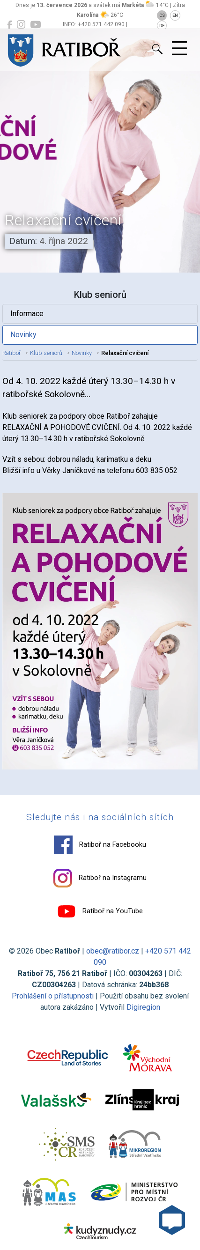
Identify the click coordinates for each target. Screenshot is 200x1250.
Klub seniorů (46, 352)
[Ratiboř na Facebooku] (9, 24)
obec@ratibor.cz (112, 951)
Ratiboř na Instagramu (100, 878)
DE (161, 25)
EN (175, 15)
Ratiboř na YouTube (100, 911)
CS (162, 15)
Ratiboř (11, 352)
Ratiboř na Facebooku (100, 845)
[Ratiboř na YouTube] (35, 24)
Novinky (23, 334)
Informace (27, 313)
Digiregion (143, 1007)
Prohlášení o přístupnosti (53, 995)
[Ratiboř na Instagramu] (21, 24)
